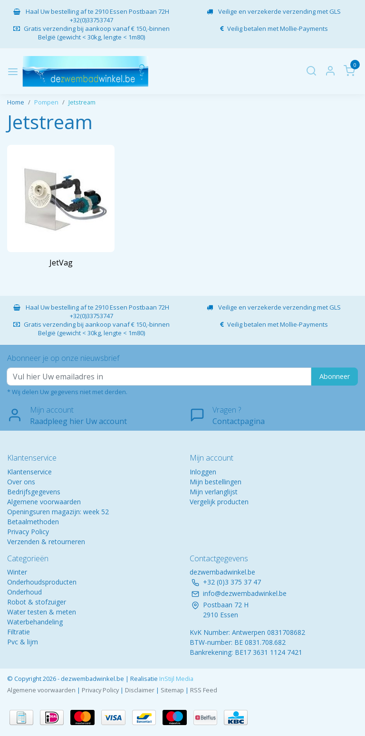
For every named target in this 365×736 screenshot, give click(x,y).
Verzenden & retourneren (46, 541)
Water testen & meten (41, 611)
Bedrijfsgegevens (33, 491)
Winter (17, 571)
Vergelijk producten (219, 501)
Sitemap (172, 690)
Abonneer (334, 376)
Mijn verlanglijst (214, 491)
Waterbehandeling (35, 621)
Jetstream (82, 102)
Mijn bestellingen (215, 481)
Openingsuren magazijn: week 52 (58, 511)
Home (15, 102)
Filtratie (18, 631)
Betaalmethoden (33, 521)
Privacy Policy (28, 531)
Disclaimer (139, 690)
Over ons (21, 481)
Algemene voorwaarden (44, 501)
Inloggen (203, 471)
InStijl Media (175, 678)
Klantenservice (29, 471)
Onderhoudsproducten (42, 581)
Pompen (46, 102)
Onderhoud (24, 591)
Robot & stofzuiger (36, 601)
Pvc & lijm (22, 641)
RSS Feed (203, 690)
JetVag (61, 262)
